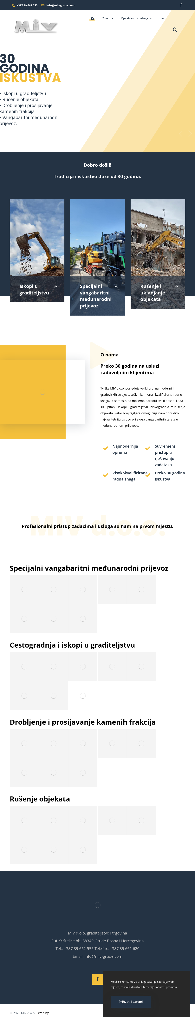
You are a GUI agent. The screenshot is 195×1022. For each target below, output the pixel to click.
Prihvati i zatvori (131, 1002)
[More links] (162, 18)
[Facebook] (181, 5)
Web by (43, 1013)
